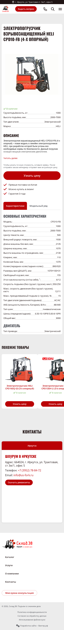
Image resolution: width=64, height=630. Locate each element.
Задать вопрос (26, 8)
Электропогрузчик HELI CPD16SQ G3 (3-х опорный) (19, 387)
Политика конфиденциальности (32, 612)
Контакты (10, 581)
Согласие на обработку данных (32, 616)
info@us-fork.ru (23, 475)
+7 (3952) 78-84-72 (29, 470)
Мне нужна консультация (19, 592)
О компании (12, 573)
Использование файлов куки (32, 619)
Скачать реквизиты (19, 482)
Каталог (9, 557)
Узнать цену (32, 175)
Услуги (9, 565)
